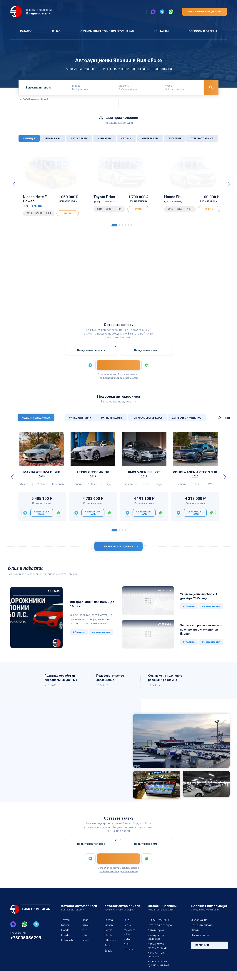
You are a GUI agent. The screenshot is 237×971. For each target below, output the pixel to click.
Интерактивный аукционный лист (158, 957)
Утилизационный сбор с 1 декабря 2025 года (199, 597)
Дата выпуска (156, 931)
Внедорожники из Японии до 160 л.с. (87, 606)
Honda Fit (173, 199)
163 (110, 284)
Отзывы (195, 931)
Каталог (26, 31)
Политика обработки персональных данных (61, 679)
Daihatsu (86, 942)
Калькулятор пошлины (161, 950)
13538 (165, 275)
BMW (84, 936)
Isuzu (127, 921)
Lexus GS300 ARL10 (93, 474)
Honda (65, 931)
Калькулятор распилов (161, 936)
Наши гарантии (200, 936)
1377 (166, 280)
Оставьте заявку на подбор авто (203, 12)
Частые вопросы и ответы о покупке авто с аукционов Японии (201, 631)
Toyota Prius (105, 199)
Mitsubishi (66, 942)
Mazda (65, 936)
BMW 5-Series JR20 (144, 474)
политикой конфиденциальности (118, 378)
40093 (52, 275)
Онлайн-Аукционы (159, 921)
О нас (55, 31)
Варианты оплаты (201, 926)
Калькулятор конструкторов (156, 944)
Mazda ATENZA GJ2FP (41, 474)
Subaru (85, 921)
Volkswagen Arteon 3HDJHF (195, 474)
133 (54, 280)
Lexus (84, 931)
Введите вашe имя (146, 350)
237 (224, 284)
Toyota (65, 921)
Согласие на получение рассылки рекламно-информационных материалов (165, 680)
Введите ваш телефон (91, 350)
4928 (223, 275)
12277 (109, 275)
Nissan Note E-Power (40, 201)
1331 (109, 280)
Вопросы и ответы (202, 31)
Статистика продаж (159, 926)
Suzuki (85, 926)
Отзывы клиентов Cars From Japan (106, 31)
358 (224, 280)
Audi (126, 945)
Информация (199, 921)
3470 (53, 284)
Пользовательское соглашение (110, 679)
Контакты (160, 31)
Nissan (65, 926)
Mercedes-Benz (129, 933)
